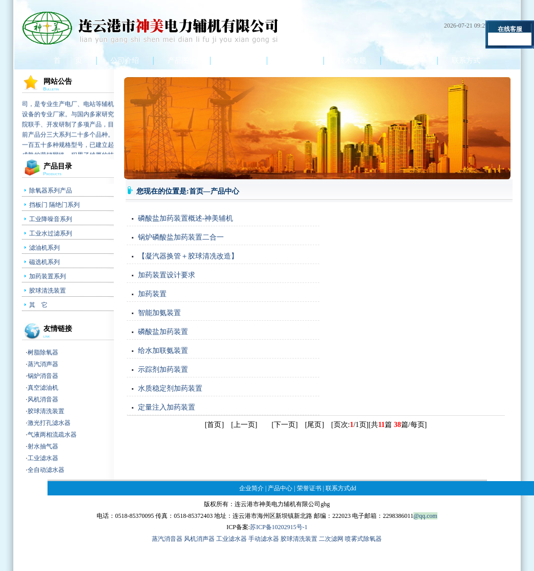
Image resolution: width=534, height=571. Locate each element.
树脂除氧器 (43, 352)
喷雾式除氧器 (363, 538)
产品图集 (182, 60)
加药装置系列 (47, 276)
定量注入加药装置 (166, 407)
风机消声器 (200, 538)
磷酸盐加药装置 (163, 332)
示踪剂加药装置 (163, 369)
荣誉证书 (295, 60)
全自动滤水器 (46, 469)
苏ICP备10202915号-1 (279, 527)
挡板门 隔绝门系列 (54, 204)
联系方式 (466, 60)
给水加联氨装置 (163, 350)
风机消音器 (43, 399)
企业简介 (251, 488)
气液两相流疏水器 (52, 434)
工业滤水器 (43, 458)
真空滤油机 (43, 387)
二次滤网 (332, 538)
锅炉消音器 (43, 375)
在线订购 (409, 60)
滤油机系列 (44, 247)
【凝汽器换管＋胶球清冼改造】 (188, 256)
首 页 (68, 60)
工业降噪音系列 (50, 219)
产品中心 (238, 60)
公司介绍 (124, 60)
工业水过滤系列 (50, 233)
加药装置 (152, 294)
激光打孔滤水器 (49, 422)
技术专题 (352, 60)
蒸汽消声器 (43, 364)
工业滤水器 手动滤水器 (248, 538)
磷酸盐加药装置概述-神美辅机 (186, 218)
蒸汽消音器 (167, 538)
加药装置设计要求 (166, 275)
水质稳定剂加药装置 (170, 388)
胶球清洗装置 (47, 290)
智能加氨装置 (159, 313)
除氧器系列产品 (50, 190)
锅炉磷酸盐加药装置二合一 (181, 237)
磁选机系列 (44, 262)
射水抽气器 (43, 446)
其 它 (38, 304)
